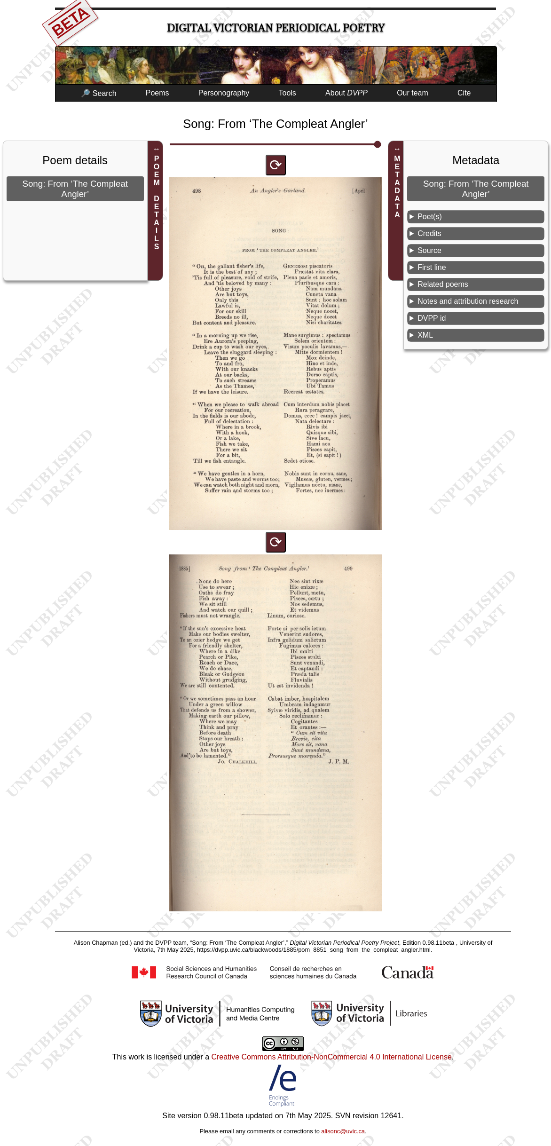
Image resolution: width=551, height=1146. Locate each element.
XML (425, 335)
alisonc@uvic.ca (343, 1131)
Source (429, 250)
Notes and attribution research (467, 301)
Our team (412, 93)
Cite (464, 93)
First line (431, 267)
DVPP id (431, 318)
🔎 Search (98, 93)
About (346, 93)
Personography (224, 93)
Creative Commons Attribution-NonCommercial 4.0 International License (331, 1057)
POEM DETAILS (157, 203)
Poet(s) (429, 217)
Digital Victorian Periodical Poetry (276, 28)
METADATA (397, 187)
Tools (287, 93)
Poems (157, 93)
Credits (429, 233)
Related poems (442, 284)
